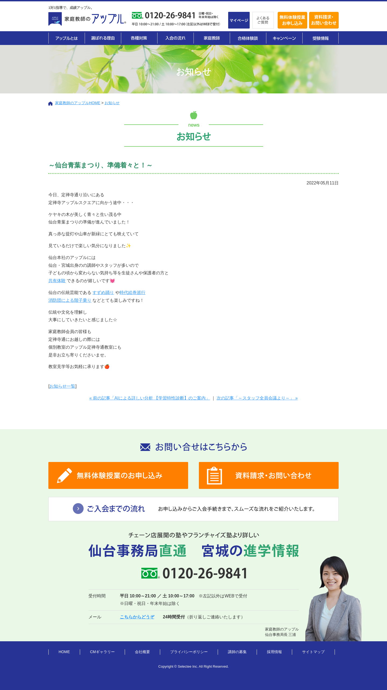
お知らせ (112, 103)
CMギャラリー (102, 652)
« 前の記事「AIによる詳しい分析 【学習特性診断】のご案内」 (149, 398)
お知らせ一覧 (62, 386)
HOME (64, 652)
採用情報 (274, 652)
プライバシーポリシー (189, 652)
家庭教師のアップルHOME (77, 103)
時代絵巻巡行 (132, 292)
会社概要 (142, 652)
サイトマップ (313, 652)
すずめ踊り (103, 292)
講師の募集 (237, 652)
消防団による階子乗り (69, 300)
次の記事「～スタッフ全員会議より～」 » (257, 398)
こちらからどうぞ (137, 617)
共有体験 (57, 280)
